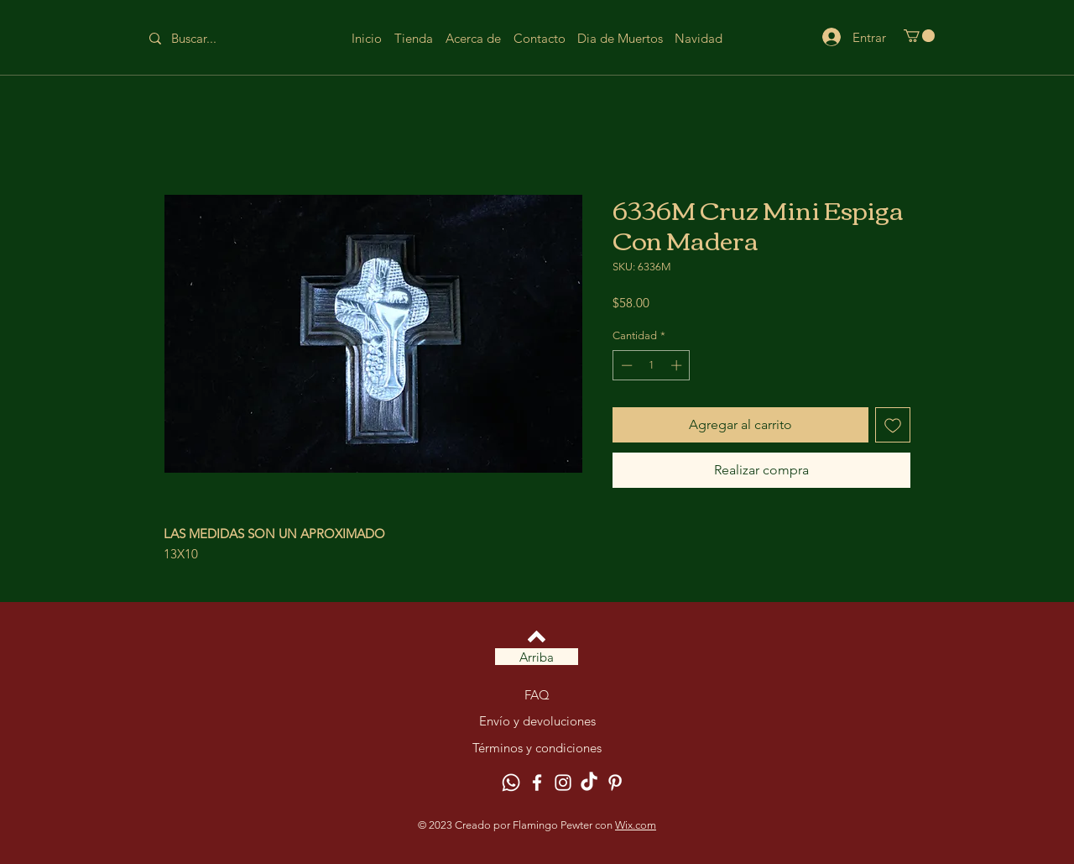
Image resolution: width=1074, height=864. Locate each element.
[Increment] (678, 365)
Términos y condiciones (537, 748)
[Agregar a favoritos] (892, 424)
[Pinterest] (615, 782)
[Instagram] (563, 782)
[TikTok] (589, 782)
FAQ (537, 695)
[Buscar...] (206, 38)
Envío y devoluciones (537, 721)
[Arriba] (536, 656)
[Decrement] (625, 365)
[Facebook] (537, 782)
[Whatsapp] (511, 782)
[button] (919, 35)
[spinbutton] (651, 365)
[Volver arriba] (536, 636)
